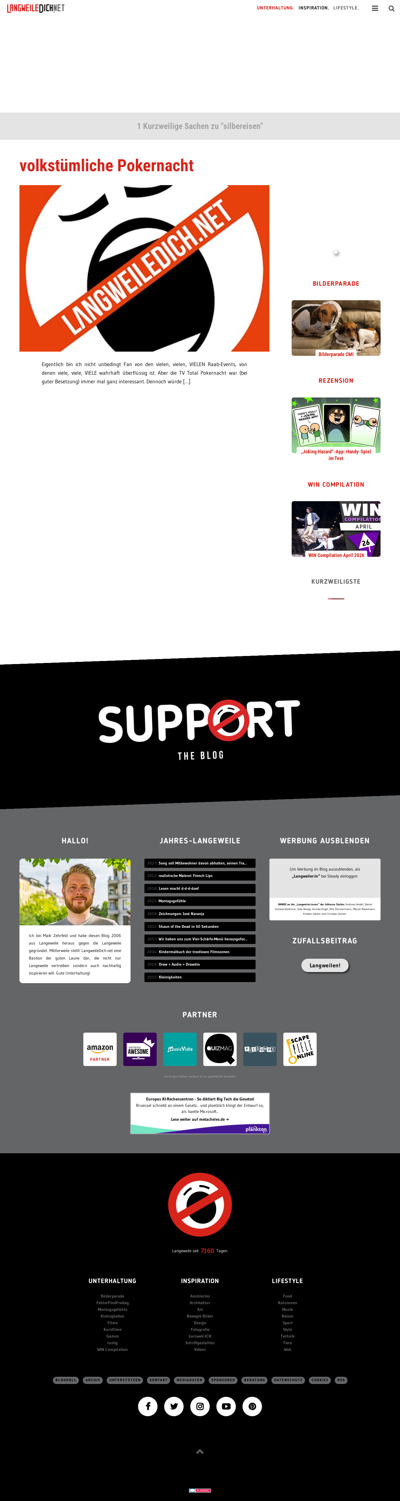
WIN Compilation (336, 485)
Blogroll (66, 1380)
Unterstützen (125, 1380)
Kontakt (159, 1380)
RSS (341, 1380)
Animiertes (200, 1296)
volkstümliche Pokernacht (106, 165)
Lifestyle (287, 1281)
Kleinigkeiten (112, 1316)
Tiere (287, 1342)
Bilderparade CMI (336, 354)
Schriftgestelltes (200, 1342)
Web (287, 1349)
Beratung (254, 1380)
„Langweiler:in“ (306, 876)
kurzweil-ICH (200, 1336)
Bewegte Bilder (200, 1316)
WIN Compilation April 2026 (336, 555)
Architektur (200, 1302)
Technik (288, 1336)
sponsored (223, 1380)
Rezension (336, 381)
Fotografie (200, 1329)
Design (200, 1322)
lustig (112, 1342)
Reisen (288, 1316)
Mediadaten (189, 1380)
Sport (287, 1322)
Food (287, 1296)
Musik (287, 1309)
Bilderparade (336, 284)
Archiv (93, 1380)
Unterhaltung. (276, 8)
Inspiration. (314, 8)
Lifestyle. (346, 8)
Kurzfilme (112, 1329)
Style (287, 1329)
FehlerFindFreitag (112, 1302)
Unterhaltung (112, 1281)
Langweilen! (325, 965)
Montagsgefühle (112, 1309)
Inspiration (200, 1281)
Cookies (320, 1380)
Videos (200, 1349)
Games (112, 1336)
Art (200, 1309)
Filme (113, 1322)
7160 (207, 1250)
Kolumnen (287, 1302)
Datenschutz (288, 1380)
